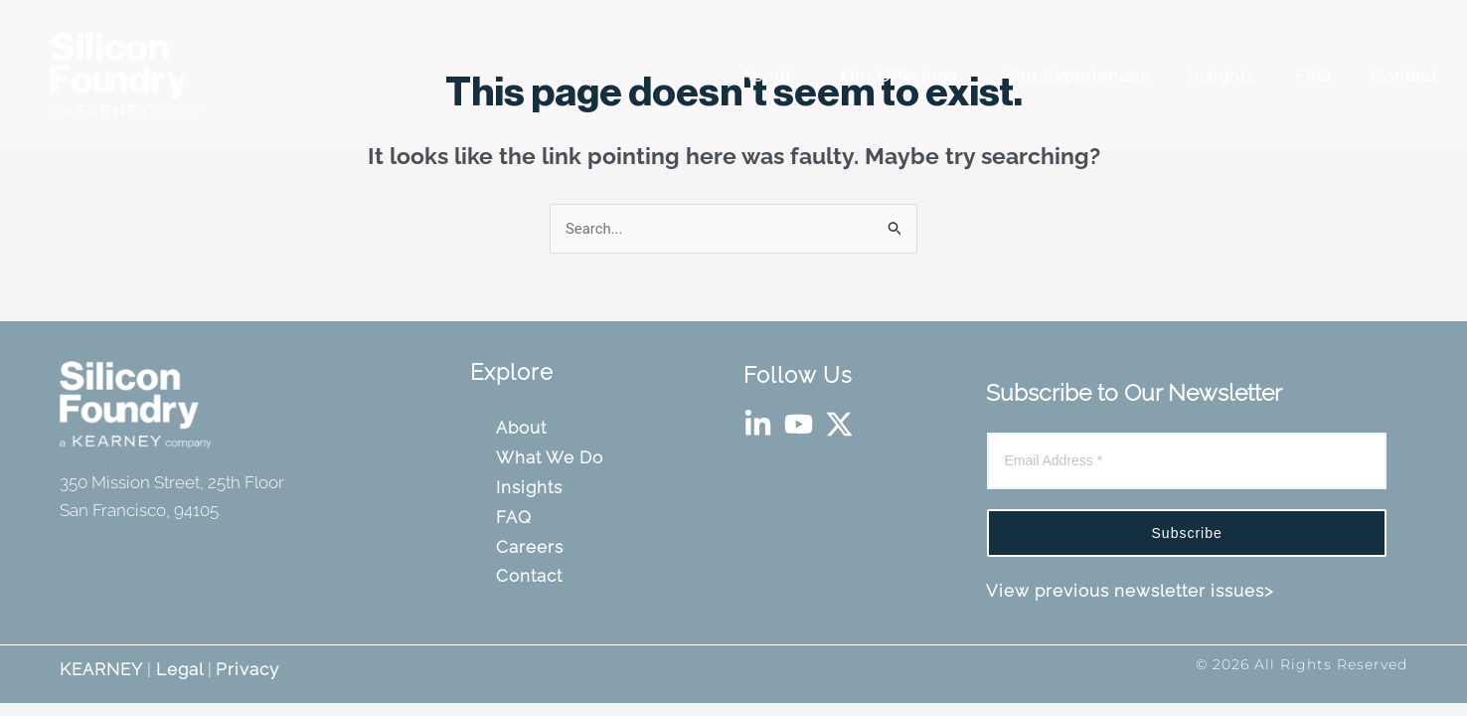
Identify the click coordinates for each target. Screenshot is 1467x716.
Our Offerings (906, 76)
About (773, 76)
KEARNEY (101, 669)
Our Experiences (1080, 76)
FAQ (1315, 76)
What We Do (553, 457)
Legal (177, 669)
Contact (1406, 76)
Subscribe (1187, 533)
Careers (533, 547)
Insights (1224, 76)
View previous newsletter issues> (1130, 591)
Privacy (247, 669)
